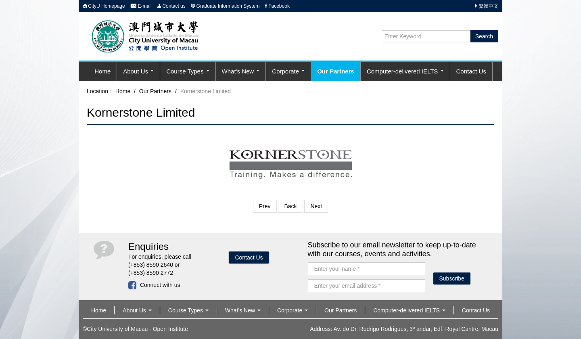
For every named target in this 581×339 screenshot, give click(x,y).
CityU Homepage (104, 6)
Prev (265, 206)
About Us (138, 71)
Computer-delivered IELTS (405, 71)
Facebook (277, 6)
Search (484, 36)
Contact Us (471, 71)
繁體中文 (488, 6)
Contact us (171, 6)
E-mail (140, 6)
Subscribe (451, 278)
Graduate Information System (225, 6)
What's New (241, 71)
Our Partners (335, 71)
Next (316, 206)
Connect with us (154, 285)
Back (290, 206)
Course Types (187, 71)
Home (102, 71)
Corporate (288, 71)
